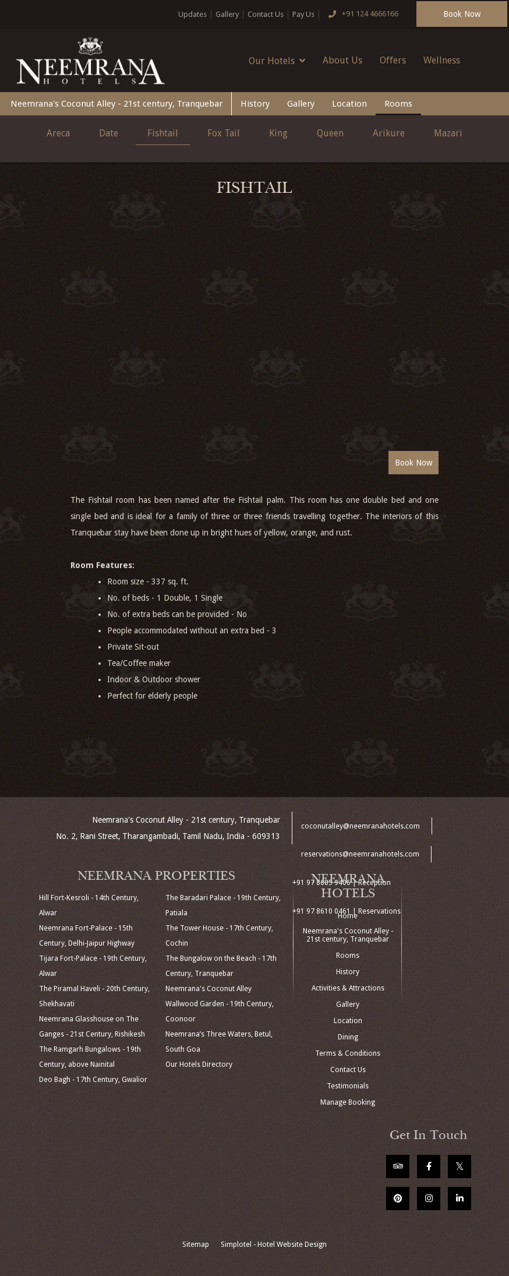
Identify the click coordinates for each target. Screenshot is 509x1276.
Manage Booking (347, 1102)
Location (349, 103)
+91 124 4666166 (361, 14)
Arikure (389, 133)
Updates (192, 14)
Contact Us (266, 14)
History (255, 103)
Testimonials (348, 1086)
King (278, 133)
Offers (393, 60)
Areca (58, 133)
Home (348, 916)
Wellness (441, 60)
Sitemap (195, 1244)
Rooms (398, 103)
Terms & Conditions (347, 1053)
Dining (348, 1037)
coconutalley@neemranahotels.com (360, 826)
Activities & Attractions (348, 988)
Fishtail (162, 133)
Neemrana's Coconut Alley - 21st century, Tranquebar (116, 103)
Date (108, 133)
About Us (342, 60)
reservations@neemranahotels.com (360, 854)
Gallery (227, 14)
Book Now (461, 14)
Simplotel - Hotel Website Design (274, 1244)
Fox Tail (223, 133)
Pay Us (303, 14)
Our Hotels (277, 61)
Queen (330, 133)
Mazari (448, 133)
